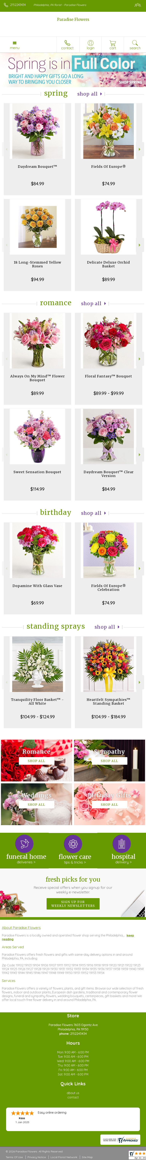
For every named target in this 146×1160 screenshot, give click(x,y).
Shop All (87, 94)
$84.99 (37, 183)
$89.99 (108, 279)
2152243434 (18, 5)
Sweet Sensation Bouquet (37, 472)
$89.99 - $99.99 (109, 393)
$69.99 (37, 603)
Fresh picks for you (73, 885)
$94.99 (37, 279)
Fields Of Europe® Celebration (108, 588)
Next (140, 149)
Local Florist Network (64, 1157)
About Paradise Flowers (21, 927)
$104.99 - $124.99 (37, 716)
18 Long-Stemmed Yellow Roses (37, 264)
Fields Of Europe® (108, 166)
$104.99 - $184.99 (108, 716)
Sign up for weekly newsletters (73, 904)
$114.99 (37, 489)
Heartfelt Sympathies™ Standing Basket (108, 701)
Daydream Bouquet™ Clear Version (109, 474)
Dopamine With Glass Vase (37, 586)
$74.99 (108, 183)
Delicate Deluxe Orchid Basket (108, 264)
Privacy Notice (37, 1157)
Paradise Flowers (73, 19)
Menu (14, 47)
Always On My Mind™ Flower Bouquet (37, 378)
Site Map (87, 1157)
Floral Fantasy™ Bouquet (108, 376)
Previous (6, 149)
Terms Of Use (14, 1157)
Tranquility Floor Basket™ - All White (37, 701)
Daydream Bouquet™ (37, 166)
